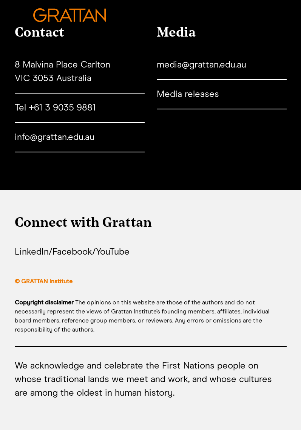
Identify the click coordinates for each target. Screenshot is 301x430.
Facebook (72, 251)
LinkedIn (32, 251)
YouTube (113, 251)
